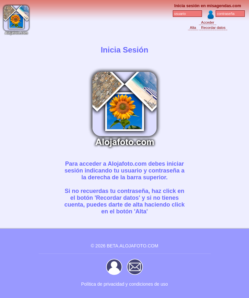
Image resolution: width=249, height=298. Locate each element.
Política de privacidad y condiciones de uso (124, 284)
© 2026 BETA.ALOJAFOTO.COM (124, 245)
